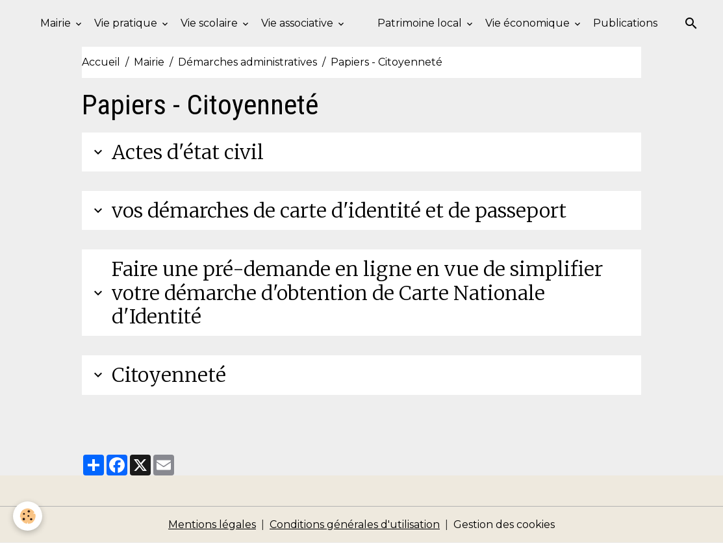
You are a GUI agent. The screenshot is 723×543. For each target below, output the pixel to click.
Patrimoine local (420, 23)
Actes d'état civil (177, 152)
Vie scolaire (210, 23)
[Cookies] (27, 516)
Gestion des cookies (504, 524)
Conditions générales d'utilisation (355, 524)
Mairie (56, 23)
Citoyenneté (158, 374)
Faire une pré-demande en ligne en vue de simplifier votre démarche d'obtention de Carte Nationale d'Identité (346, 292)
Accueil (101, 62)
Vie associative (298, 23)
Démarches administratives (247, 62)
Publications (625, 23)
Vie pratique (127, 23)
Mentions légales (212, 524)
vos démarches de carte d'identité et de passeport (328, 210)
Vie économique (528, 23)
